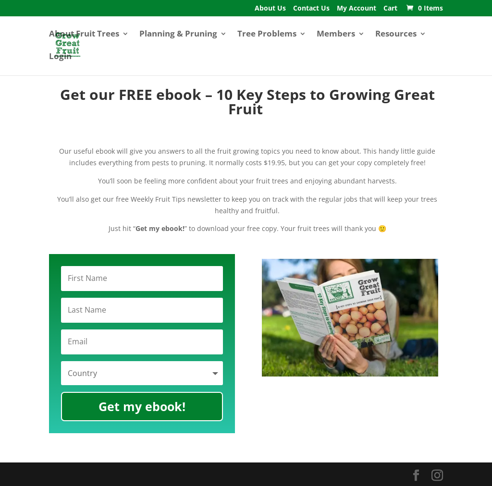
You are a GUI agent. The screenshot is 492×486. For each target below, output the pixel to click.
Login (60, 57)
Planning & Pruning (178, 34)
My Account (356, 8)
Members (336, 34)
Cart (390, 8)
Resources (396, 34)
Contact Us (311, 8)
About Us (270, 8)
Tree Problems (266, 34)
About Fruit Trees (84, 34)
